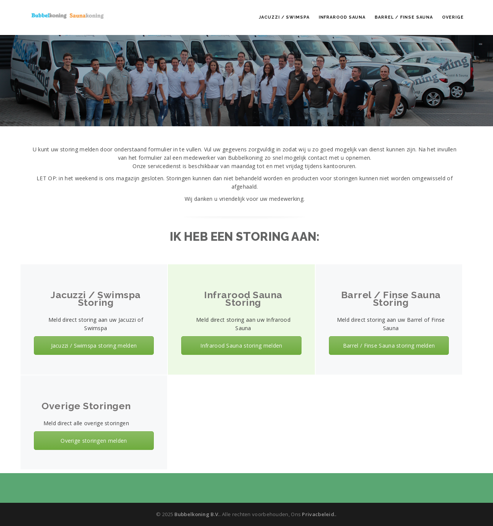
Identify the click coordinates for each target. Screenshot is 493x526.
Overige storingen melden (94, 440)
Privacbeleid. (318, 514)
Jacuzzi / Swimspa (284, 17)
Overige (452, 17)
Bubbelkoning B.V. (196, 514)
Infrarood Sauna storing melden (241, 345)
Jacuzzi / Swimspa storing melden (94, 345)
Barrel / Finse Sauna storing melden (389, 345)
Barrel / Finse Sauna (404, 17)
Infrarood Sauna (342, 17)
